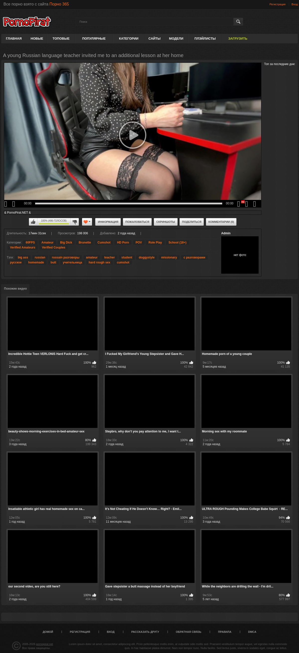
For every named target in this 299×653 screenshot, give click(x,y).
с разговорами (194, 257)
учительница (72, 262)
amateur (92, 257)
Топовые (61, 38)
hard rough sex (99, 262)
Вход (295, 4)
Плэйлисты (205, 38)
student (126, 257)
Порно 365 (59, 4)
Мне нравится (33, 222)
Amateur (47, 242)
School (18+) (178, 242)
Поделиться (191, 221)
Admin (225, 233)
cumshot (123, 262)
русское (16, 262)
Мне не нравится (74, 222)
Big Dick (66, 242)
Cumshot (104, 242)
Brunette (85, 242)
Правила (224, 631)
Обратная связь (188, 631)
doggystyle (146, 257)
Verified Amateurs (22, 247)
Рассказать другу (145, 631)
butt (53, 262)
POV (139, 242)
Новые (37, 38)
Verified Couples (53, 247)
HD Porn (123, 242)
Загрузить (237, 38)
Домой (48, 631)
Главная (14, 38)
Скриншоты (165, 221)
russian (40, 257)
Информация (108, 221)
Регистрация (278, 4)
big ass (23, 257)
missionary (169, 257)
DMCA (252, 631)
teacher (109, 257)
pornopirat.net (44, 644)
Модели (176, 38)
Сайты (154, 38)
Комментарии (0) (221, 221)
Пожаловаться (137, 221)
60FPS (30, 242)
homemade (36, 262)
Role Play (155, 242)
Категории (128, 38)
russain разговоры (65, 257)
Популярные (93, 38)
